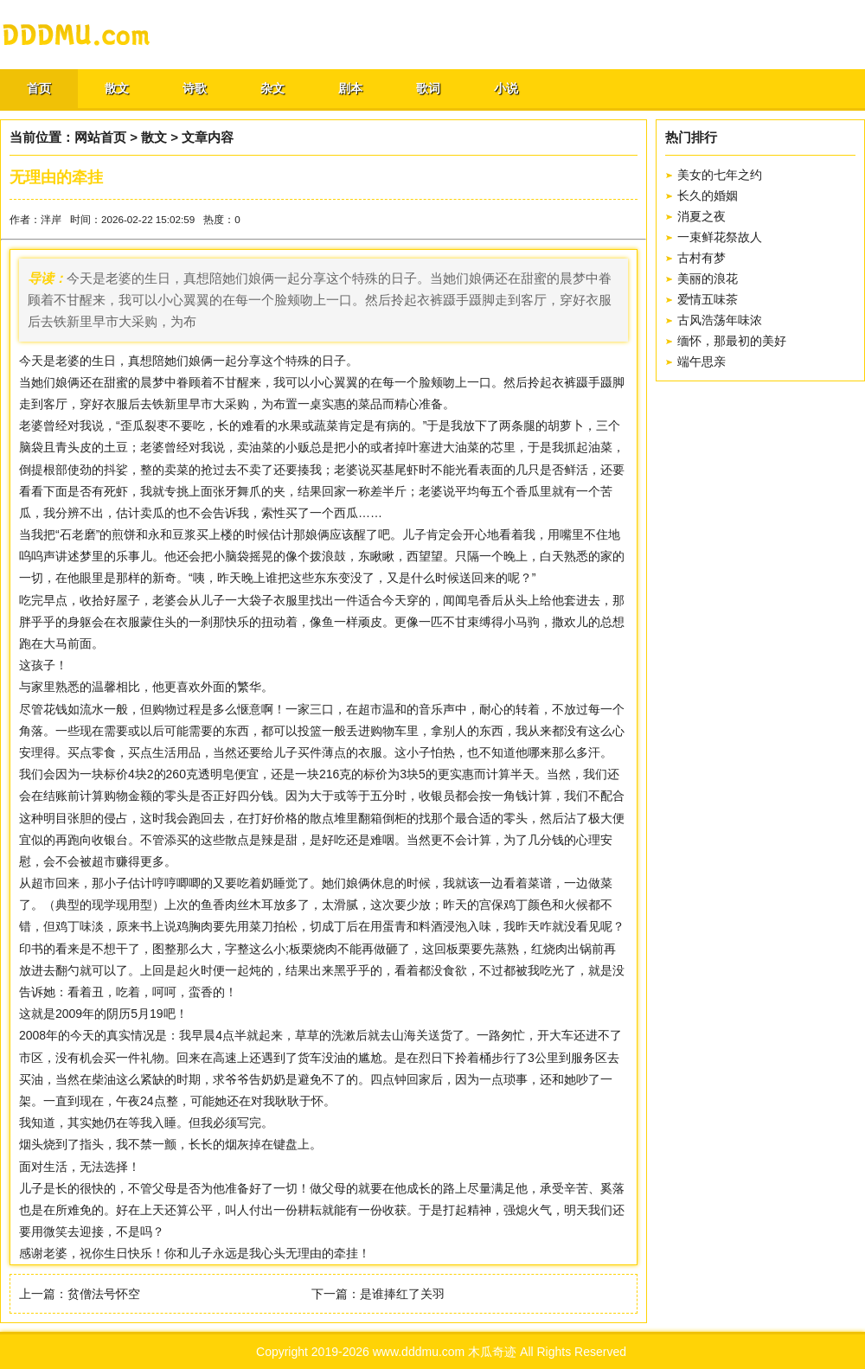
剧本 (350, 88)
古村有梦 (701, 258)
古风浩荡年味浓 (719, 320)
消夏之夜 (701, 216)
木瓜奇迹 (492, 1352)
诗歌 (195, 88)
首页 (39, 88)
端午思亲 (701, 361)
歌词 (428, 88)
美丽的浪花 (707, 278)
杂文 (272, 88)
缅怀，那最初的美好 (731, 341)
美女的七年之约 (719, 175)
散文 (117, 88)
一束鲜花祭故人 (719, 237)
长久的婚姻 (707, 195)
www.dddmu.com (419, 1352)
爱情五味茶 (707, 299)
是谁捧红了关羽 (402, 1294)
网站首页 (100, 137)
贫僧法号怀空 (103, 1294)
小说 (506, 88)
